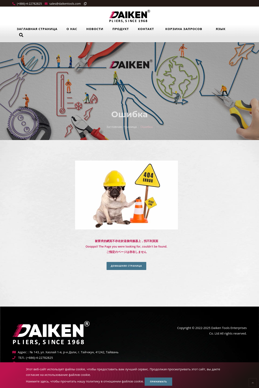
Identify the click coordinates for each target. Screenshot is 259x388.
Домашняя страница (126, 265)
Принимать (158, 381)
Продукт (120, 29)
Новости (94, 29)
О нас (71, 29)
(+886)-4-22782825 (29, 4)
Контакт (146, 29)
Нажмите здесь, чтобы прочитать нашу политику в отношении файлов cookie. (85, 381)
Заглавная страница (37, 29)
